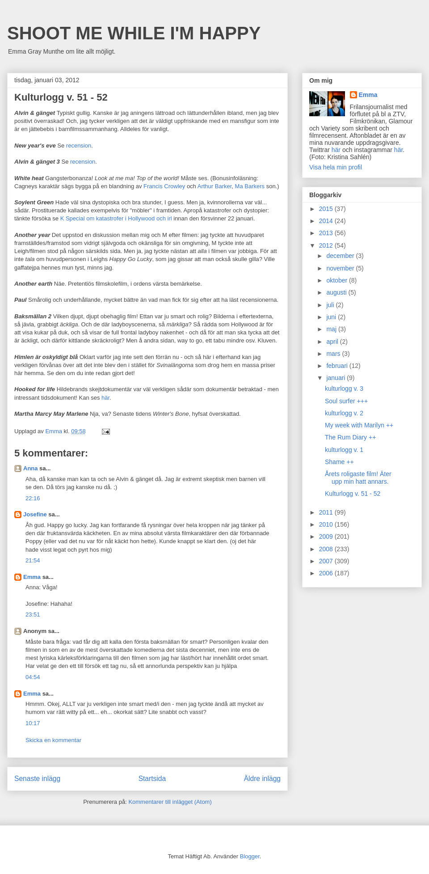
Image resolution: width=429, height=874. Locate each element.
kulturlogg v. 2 (344, 413)
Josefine (35, 514)
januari (336, 377)
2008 (327, 549)
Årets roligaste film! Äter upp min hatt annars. (358, 477)
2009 (327, 536)
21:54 (32, 560)
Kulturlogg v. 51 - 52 (352, 493)
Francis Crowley (164, 186)
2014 (327, 220)
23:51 (32, 614)
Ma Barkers (250, 186)
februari (337, 365)
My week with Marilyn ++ (359, 425)
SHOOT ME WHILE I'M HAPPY (134, 33)
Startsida (152, 778)
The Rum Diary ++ (350, 437)
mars (334, 353)
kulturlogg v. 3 (344, 388)
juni (332, 317)
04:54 (32, 677)
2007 (327, 561)
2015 (327, 208)
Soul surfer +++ (346, 401)
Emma (32, 577)
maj (332, 329)
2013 (327, 232)
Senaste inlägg (37, 778)
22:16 (32, 498)
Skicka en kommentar (53, 740)
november (341, 268)
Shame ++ (339, 461)
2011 (327, 512)
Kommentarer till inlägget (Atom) (169, 801)
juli (331, 304)
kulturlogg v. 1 (344, 449)
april (333, 341)
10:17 (32, 723)
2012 (327, 245)
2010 (327, 524)
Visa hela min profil (335, 167)
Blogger (250, 856)
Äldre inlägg (262, 778)
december (341, 255)
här (105, 397)
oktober (337, 280)
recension (78, 145)
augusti (337, 292)
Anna (30, 468)
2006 (327, 573)
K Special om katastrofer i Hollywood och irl (116, 218)
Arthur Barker (215, 186)
